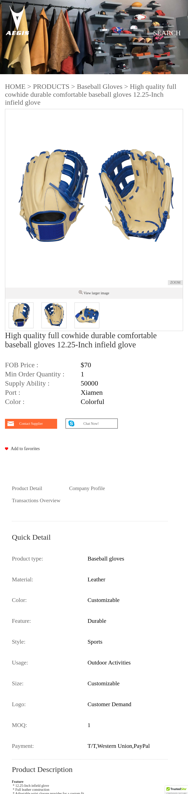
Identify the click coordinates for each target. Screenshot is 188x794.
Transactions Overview (36, 500)
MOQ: (19, 725)
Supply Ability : (27, 383)
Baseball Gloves (99, 86)
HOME (15, 86)
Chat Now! (91, 424)
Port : (12, 392)
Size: (18, 683)
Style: (19, 641)
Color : (15, 401)
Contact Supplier (31, 424)
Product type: (27, 558)
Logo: (19, 704)
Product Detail (27, 488)
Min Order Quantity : (35, 374)
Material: (22, 579)
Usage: (20, 662)
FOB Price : (21, 365)
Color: (19, 600)
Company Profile (87, 488)
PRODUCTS (51, 86)
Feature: (21, 621)
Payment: (23, 746)
